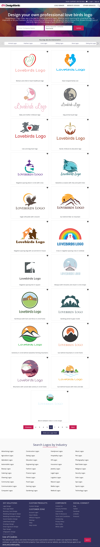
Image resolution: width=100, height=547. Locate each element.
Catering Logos (6, 473)
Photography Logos (81, 460)
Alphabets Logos (6, 460)
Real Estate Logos (81, 464)
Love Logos (44, 43)
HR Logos (54, 460)
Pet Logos (78, 455)
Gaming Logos (31, 486)
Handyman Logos (57, 451)
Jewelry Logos (55, 468)
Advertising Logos (7, 451)
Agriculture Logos (7, 455)
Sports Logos (79, 486)
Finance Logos (31, 473)
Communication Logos (9, 486)
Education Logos (31, 460)
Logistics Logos (56, 477)
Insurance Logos (56, 464)
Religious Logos (80, 468)
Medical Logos (55, 490)
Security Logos (80, 473)
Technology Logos (81, 490)
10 (66, 427)
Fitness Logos (30, 477)
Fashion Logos (31, 468)
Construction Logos (32, 451)
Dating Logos (59, 43)
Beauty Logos (6, 468)
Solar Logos (79, 477)
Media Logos (55, 486)
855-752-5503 (80, 1)
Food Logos (30, 481)
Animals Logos (12, 43)
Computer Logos (7, 490)
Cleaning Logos (6, 477)
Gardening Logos (32, 490)
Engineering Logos (32, 464)
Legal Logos (55, 473)
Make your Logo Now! (50, 432)
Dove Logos (75, 43)
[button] (98, 43)
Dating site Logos (91, 43)
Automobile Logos (7, 464)
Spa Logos (78, 481)
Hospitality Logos (56, 455)
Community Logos (7, 481)
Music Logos (79, 451)
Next (73, 427)
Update (78, 28)
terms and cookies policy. (11, 544)
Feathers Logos (28, 43)
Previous (28, 427)
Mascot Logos (55, 481)
